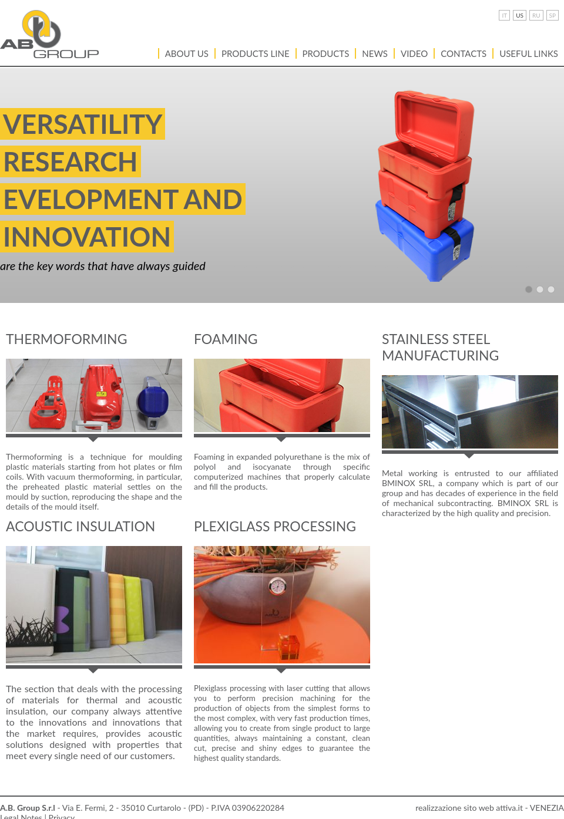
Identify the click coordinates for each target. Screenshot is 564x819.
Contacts (463, 53)
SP (552, 15)
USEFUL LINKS (528, 53)
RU (536, 15)
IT (504, 15)
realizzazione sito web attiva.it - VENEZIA (489, 808)
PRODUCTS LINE (255, 53)
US (519, 15)
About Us (187, 53)
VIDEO (414, 53)
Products (326, 53)
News (375, 53)
